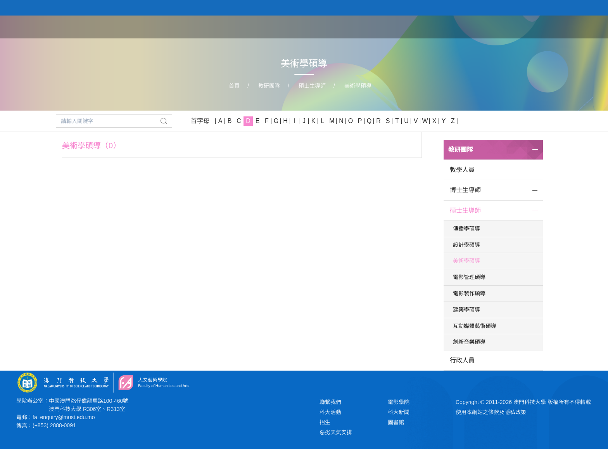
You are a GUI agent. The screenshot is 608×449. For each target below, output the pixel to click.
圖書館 (396, 422)
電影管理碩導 (469, 277)
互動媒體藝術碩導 (474, 326)
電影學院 (398, 402)
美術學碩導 (357, 86)
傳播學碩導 (466, 228)
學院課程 (417, 26)
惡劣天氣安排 (336, 432)
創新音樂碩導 (469, 342)
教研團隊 (457, 26)
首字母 (200, 121)
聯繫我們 (330, 402)
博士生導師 (465, 190)
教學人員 (462, 169)
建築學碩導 (466, 310)
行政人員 (462, 360)
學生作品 (496, 26)
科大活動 (330, 412)
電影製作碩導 (469, 293)
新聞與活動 (539, 26)
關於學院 (378, 26)
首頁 (345, 26)
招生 (325, 422)
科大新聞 (398, 412)
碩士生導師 (312, 86)
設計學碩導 (466, 245)
